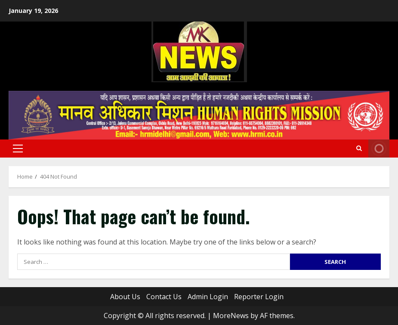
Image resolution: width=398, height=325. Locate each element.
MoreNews (231, 315)
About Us (125, 296)
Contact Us (164, 296)
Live (378, 148)
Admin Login (208, 296)
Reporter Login (259, 296)
